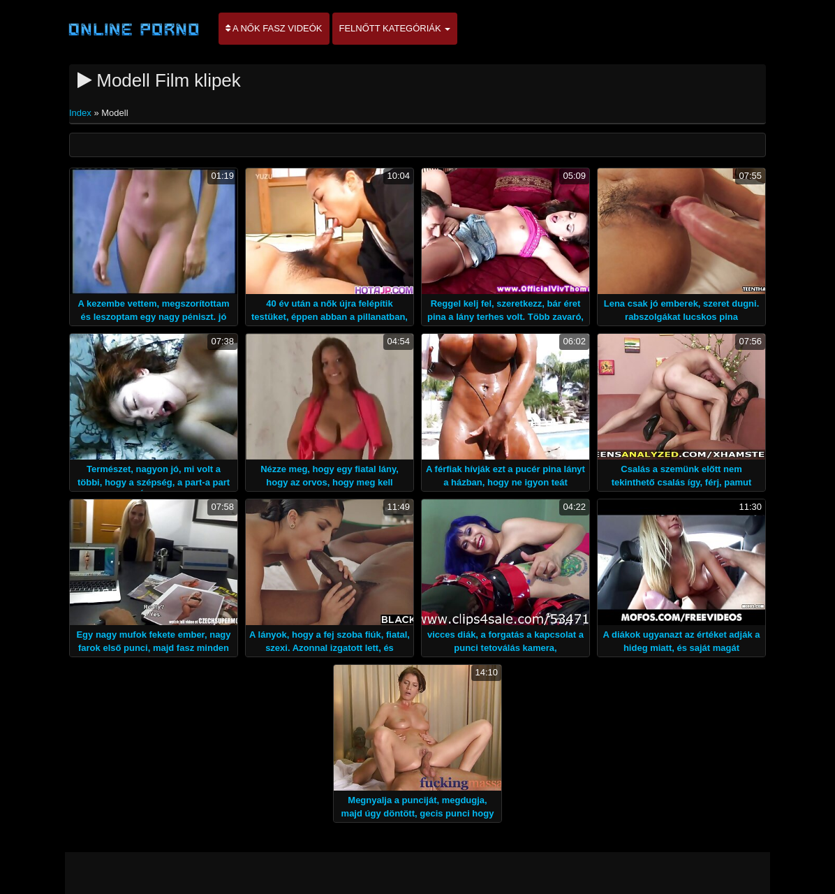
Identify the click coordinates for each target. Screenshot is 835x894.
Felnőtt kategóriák (395, 28)
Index (81, 113)
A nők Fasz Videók (274, 28)
